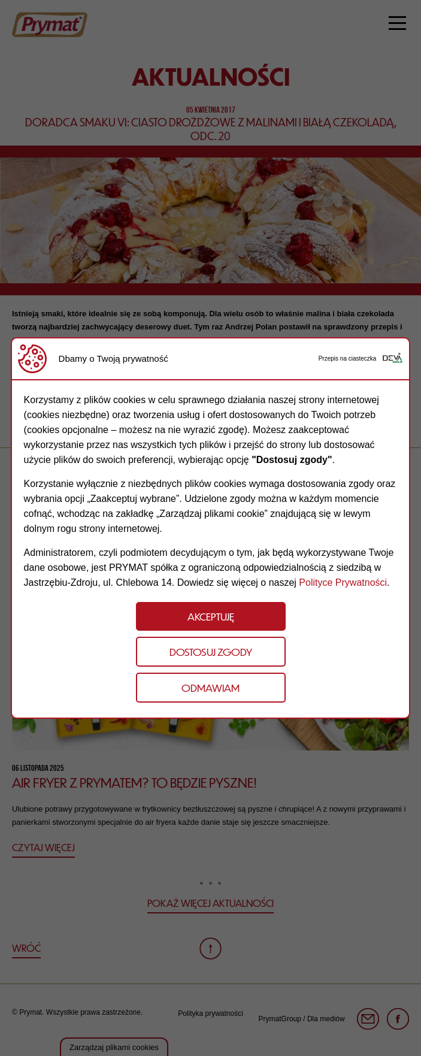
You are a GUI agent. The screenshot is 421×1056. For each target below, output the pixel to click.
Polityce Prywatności (343, 582)
